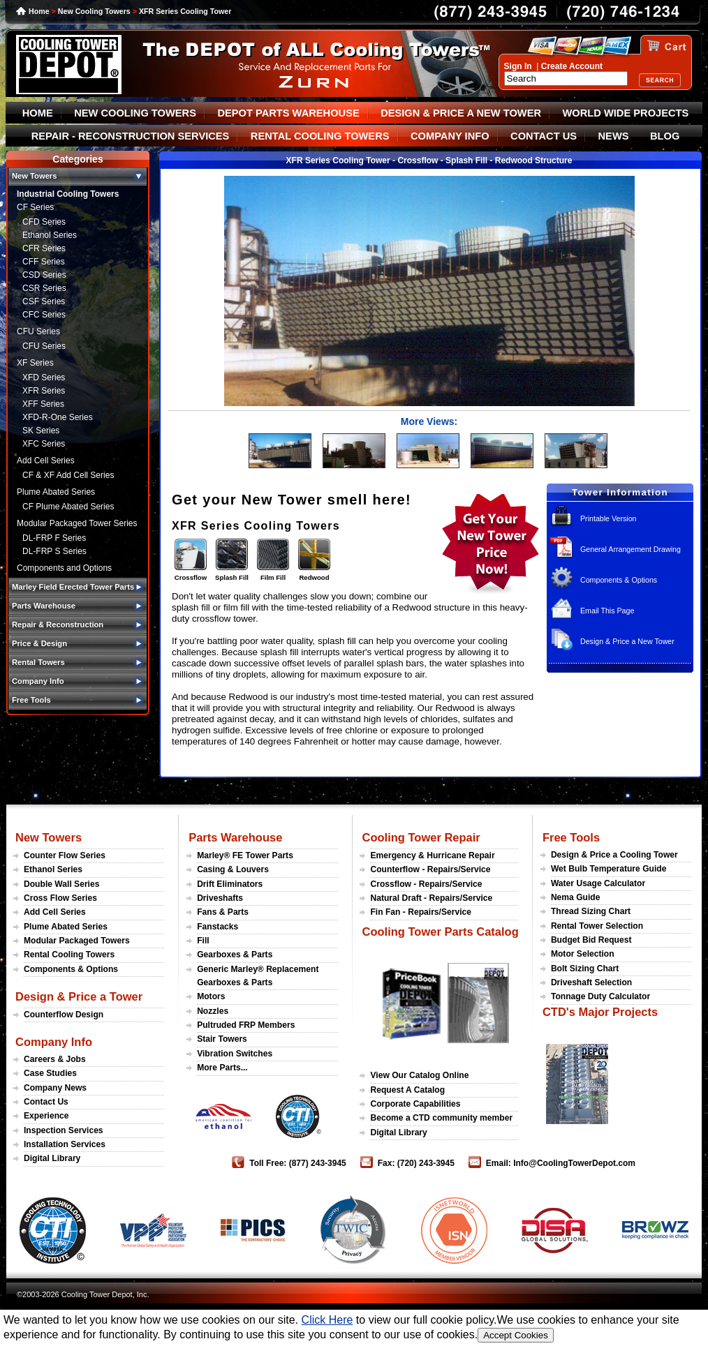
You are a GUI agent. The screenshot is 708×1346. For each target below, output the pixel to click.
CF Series (35, 207)
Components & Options (618, 580)
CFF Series (43, 262)
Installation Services (64, 1144)
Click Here (327, 1320)
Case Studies (50, 1073)
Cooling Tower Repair (421, 837)
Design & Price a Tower (78, 996)
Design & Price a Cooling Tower (614, 855)
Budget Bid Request (591, 940)
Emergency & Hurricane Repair (432, 855)
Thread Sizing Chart (590, 911)
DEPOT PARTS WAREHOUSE (288, 113)
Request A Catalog (407, 1090)
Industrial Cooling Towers (68, 194)
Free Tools (571, 837)
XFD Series (43, 377)
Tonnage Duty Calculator (600, 996)
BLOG (664, 136)
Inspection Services (63, 1130)
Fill (203, 940)
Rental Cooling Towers (69, 954)
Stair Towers (222, 1039)
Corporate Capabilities (415, 1104)
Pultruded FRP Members (246, 1025)
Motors (211, 996)
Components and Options (64, 568)
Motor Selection (582, 954)
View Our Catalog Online (419, 1075)
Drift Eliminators (230, 884)
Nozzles (212, 1011)
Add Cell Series (46, 460)
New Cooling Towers (94, 11)
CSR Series (44, 288)
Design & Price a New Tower (627, 641)
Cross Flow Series (60, 898)
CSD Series (44, 275)
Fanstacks (217, 927)
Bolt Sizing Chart (585, 968)
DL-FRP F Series (54, 538)
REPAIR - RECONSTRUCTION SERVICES (130, 136)
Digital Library (52, 1158)
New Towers (48, 837)
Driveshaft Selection (591, 982)
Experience (46, 1116)
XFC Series (43, 444)
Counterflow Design (63, 1014)
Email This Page (607, 610)
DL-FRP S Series (54, 551)
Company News (55, 1088)
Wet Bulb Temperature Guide (609, 869)
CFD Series (44, 222)
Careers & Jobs (55, 1059)
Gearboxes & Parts (234, 954)
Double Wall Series (61, 884)
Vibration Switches (234, 1054)
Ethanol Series (49, 235)
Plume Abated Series (56, 492)
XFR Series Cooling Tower (185, 11)
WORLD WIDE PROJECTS (626, 113)
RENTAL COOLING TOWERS (320, 136)
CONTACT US (543, 136)
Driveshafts (220, 898)
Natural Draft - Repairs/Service (431, 898)
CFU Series (38, 331)
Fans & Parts (223, 912)
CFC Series (44, 315)
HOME (37, 113)
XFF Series (43, 404)
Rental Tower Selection (597, 926)
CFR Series (44, 248)
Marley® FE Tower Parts (245, 855)
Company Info (53, 1041)
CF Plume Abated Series (68, 506)
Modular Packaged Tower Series (77, 523)
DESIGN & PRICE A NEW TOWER (461, 113)
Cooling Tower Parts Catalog (440, 931)
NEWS (613, 136)
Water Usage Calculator (598, 883)
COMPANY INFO (450, 136)
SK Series (40, 430)
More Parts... (222, 1067)
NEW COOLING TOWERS (135, 113)
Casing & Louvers (233, 869)
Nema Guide (575, 897)
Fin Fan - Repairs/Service (420, 912)
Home (39, 11)
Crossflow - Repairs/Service (426, 884)
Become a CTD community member (441, 1118)
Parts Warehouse (235, 837)
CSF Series (43, 301)
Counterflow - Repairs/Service (430, 869)
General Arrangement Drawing (630, 549)
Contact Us (46, 1102)
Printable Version (608, 518)
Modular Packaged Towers (77, 940)
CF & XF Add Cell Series (68, 475)
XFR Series (43, 391)
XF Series (35, 363)
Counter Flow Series (64, 855)
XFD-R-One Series (57, 417)
